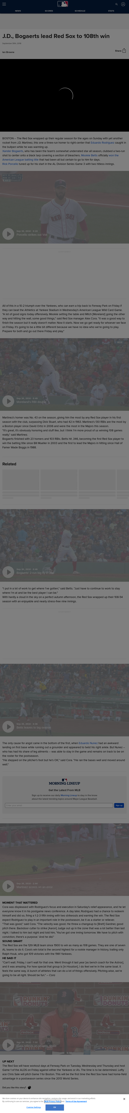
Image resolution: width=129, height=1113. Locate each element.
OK (54, 1107)
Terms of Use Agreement (76, 1101)
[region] (64, 1103)
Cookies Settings (33, 1107)
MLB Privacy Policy (52, 1101)
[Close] (124, 1099)
